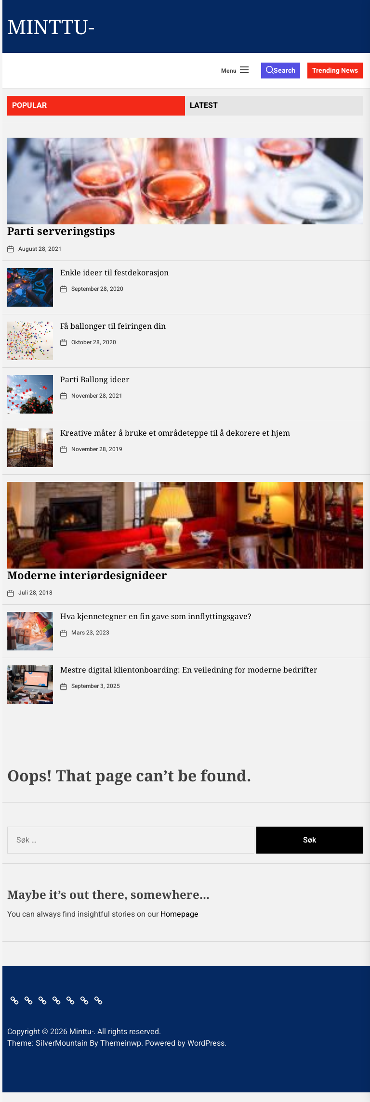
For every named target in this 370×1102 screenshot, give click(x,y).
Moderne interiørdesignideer (87, 575)
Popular (29, 105)
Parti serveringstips (61, 230)
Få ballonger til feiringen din (113, 326)
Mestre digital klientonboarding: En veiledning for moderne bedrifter (188, 669)
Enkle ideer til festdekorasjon (114, 272)
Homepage (179, 914)
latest (204, 105)
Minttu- (50, 26)
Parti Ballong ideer (95, 379)
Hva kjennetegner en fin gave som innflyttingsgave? (155, 616)
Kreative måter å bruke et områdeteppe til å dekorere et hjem (175, 433)
